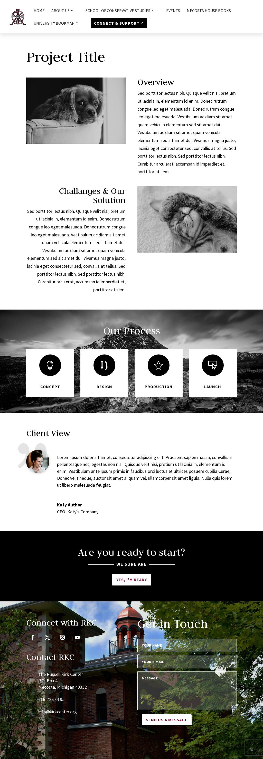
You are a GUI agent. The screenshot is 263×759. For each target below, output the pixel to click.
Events (173, 11)
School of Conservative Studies (118, 10)
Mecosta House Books (209, 11)
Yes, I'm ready (131, 579)
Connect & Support (116, 23)
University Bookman (54, 23)
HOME (39, 11)
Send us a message (166, 719)
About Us (60, 10)
